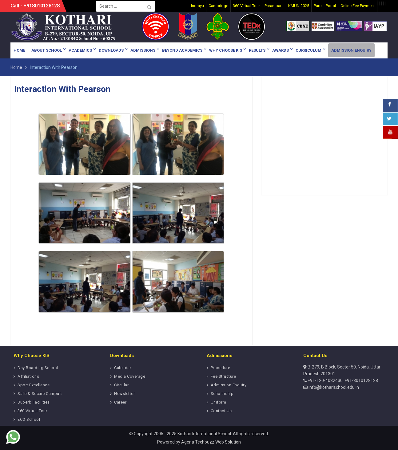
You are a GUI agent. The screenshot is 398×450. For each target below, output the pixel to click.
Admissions (142, 50)
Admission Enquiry (351, 50)
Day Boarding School (38, 367)
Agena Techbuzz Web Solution (211, 442)
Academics (80, 50)
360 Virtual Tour (32, 410)
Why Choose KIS (225, 50)
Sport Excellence (34, 385)
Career (120, 402)
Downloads (111, 50)
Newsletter (124, 393)
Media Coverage (129, 376)
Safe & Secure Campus (40, 393)
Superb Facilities (34, 402)
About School (46, 50)
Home (19, 50)
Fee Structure (223, 376)
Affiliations (28, 376)
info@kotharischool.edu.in (333, 387)
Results (257, 50)
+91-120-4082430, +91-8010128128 (342, 380)
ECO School (29, 419)
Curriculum (308, 50)
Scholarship (222, 393)
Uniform (218, 402)
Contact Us (221, 410)
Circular (121, 385)
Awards (280, 50)
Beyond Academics (182, 50)
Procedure (220, 367)
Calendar (122, 367)
